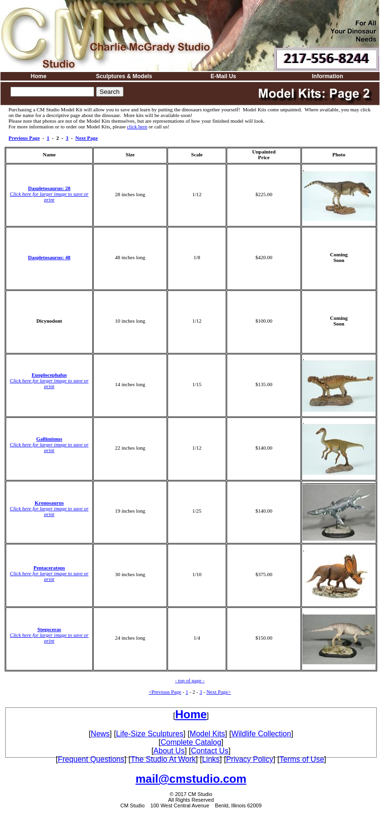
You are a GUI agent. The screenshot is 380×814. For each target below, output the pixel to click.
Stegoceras (49, 629)
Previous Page (24, 138)
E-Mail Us (223, 76)
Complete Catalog (190, 742)
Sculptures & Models (124, 76)
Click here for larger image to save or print (49, 196)
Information (327, 76)
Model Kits (207, 734)
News (100, 734)
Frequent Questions (91, 759)
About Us (169, 751)
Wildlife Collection (261, 734)
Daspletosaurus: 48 (49, 257)
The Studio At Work (163, 759)
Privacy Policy (250, 759)
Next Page (86, 138)
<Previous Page (165, 692)
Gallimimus (49, 439)
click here (137, 126)
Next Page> (218, 692)
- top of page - (189, 680)
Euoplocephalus (49, 375)
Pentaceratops (49, 567)
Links (211, 759)
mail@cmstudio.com (190, 778)
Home (38, 76)
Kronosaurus (49, 503)
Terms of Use (302, 759)
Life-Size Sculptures (149, 734)
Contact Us (210, 751)
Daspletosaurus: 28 (49, 188)
